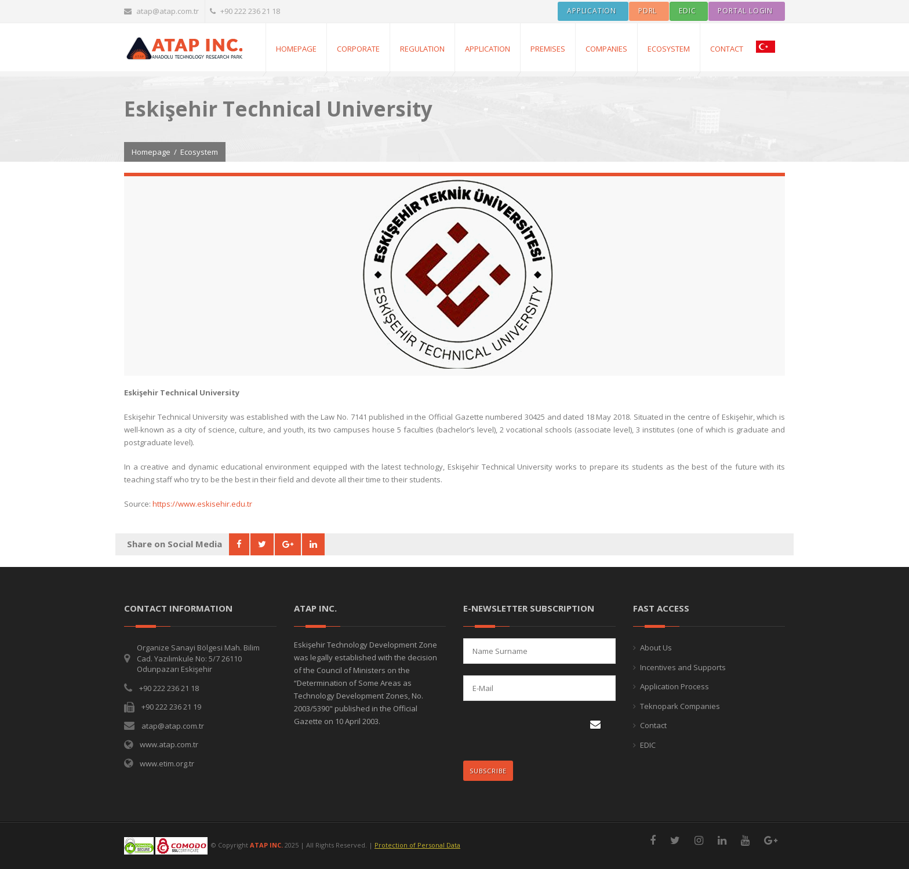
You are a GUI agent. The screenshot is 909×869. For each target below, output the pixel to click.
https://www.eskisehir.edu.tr (202, 504)
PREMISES (547, 48)
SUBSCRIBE (491, 768)
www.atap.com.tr (169, 744)
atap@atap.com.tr (161, 11)
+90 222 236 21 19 (171, 706)
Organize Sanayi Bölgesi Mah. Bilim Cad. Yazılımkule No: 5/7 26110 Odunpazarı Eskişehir (198, 658)
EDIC (648, 745)
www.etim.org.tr (167, 763)
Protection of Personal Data (417, 845)
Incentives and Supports (683, 667)
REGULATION (422, 48)
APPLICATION (487, 48)
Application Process (674, 686)
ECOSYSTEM (669, 48)
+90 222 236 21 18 (245, 11)
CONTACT (726, 48)
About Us (656, 647)
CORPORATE (358, 48)
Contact (653, 725)
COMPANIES (606, 48)
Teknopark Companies (680, 706)
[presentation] (539, 731)
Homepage (296, 48)
